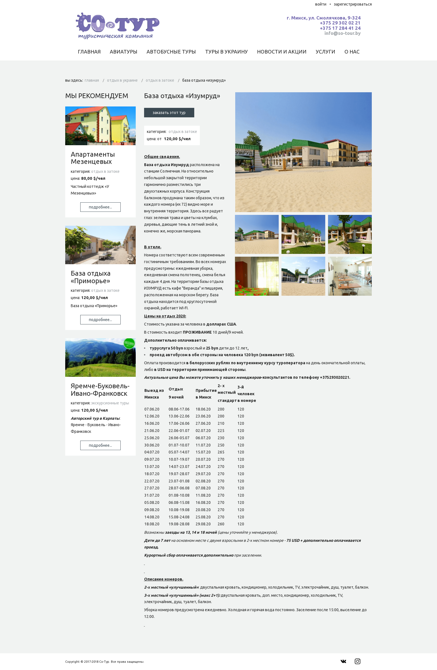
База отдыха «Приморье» (91, 277)
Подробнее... (100, 207)
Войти (320, 4)
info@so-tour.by (342, 33)
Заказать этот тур (169, 112)
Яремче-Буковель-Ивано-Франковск (100, 389)
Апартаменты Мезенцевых (93, 157)
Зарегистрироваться (353, 4)
